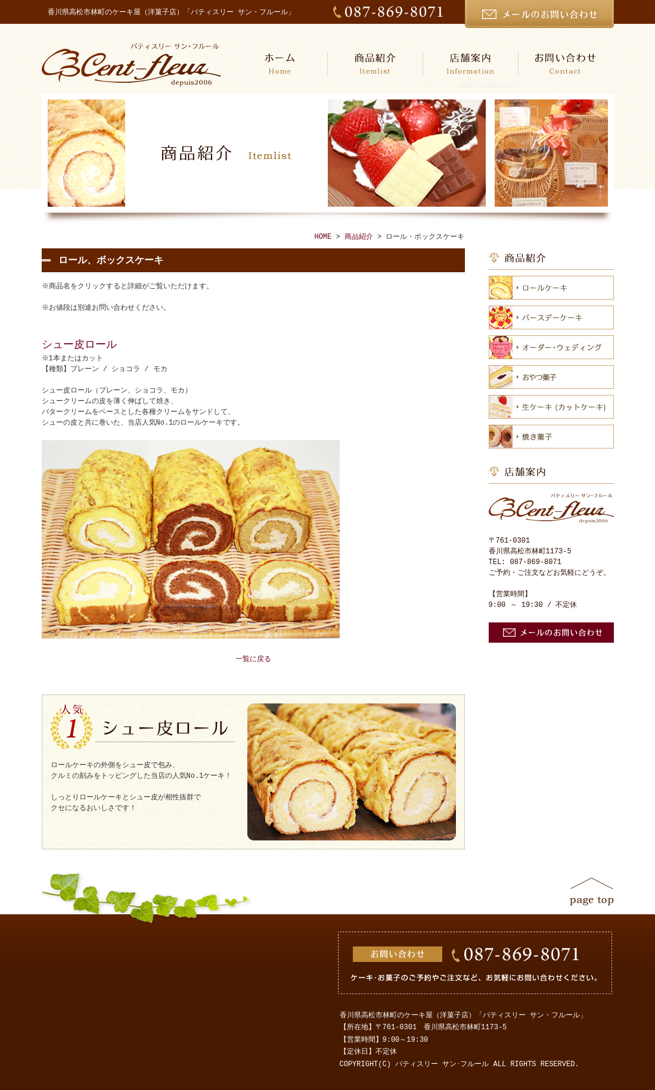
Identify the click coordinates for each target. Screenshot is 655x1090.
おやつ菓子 (551, 377)
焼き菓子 (551, 437)
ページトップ (592, 891)
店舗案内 (471, 63)
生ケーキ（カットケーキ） (551, 407)
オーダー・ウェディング (551, 347)
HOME (280, 63)
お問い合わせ (566, 63)
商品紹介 (375, 63)
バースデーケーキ (551, 317)
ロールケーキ (551, 288)
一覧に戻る (253, 659)
